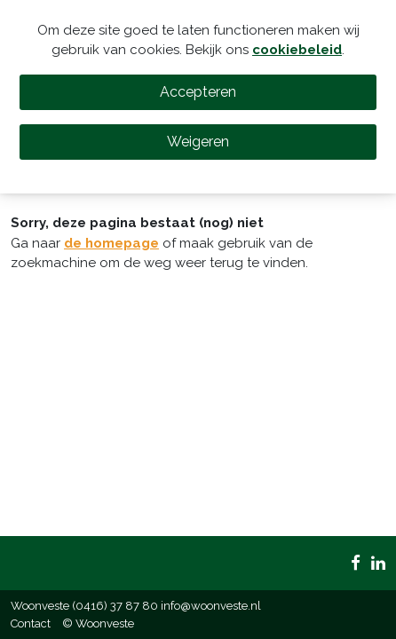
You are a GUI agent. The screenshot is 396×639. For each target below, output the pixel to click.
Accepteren (198, 91)
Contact (31, 623)
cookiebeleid (297, 50)
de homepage (111, 243)
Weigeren (198, 141)
